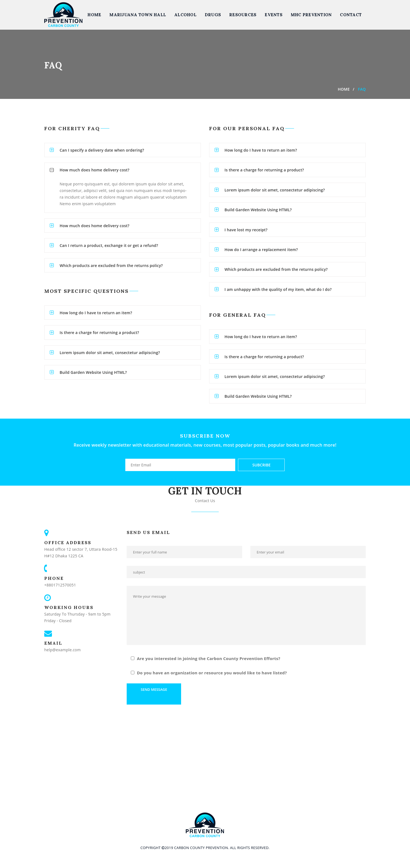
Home (94, 14)
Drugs (213, 14)
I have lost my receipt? (246, 229)
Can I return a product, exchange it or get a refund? (109, 245)
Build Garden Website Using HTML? (93, 372)
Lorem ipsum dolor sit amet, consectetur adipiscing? (110, 352)
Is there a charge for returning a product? (99, 332)
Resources (242, 14)
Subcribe (261, 465)
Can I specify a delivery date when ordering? (102, 150)
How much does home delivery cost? (94, 169)
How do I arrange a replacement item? (261, 249)
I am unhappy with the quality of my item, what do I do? (278, 289)
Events (273, 14)
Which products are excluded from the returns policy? (111, 265)
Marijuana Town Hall (137, 14)
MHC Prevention (311, 14)
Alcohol (185, 14)
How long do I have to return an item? (96, 312)
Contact (351, 14)
